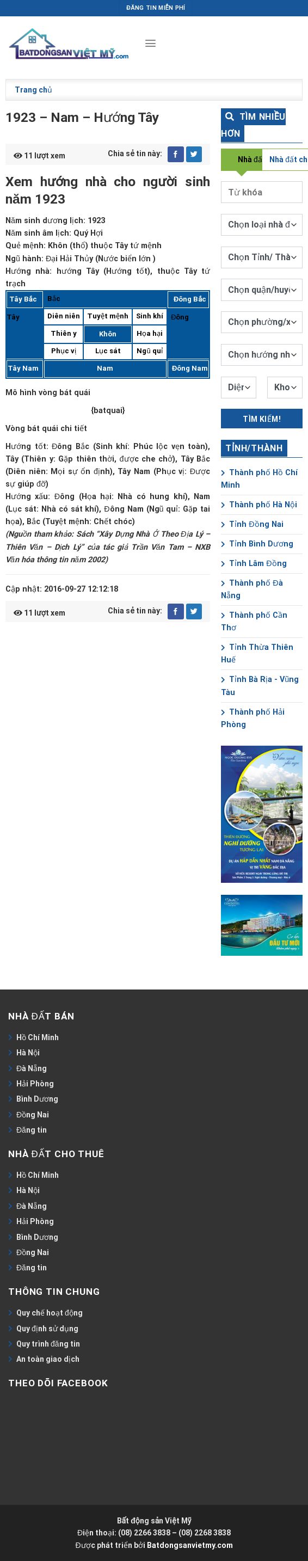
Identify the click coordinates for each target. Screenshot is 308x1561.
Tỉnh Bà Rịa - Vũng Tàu (260, 686)
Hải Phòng (35, 1083)
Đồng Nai (32, 1114)
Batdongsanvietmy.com (190, 1545)
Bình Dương (37, 1099)
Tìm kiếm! (262, 419)
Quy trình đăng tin (48, 1343)
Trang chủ (33, 89)
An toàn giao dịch (47, 1359)
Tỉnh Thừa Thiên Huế (257, 654)
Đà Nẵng (31, 1068)
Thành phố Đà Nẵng (251, 589)
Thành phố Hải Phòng (253, 718)
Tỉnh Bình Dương (257, 544)
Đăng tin (31, 1130)
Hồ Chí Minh (37, 1037)
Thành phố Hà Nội (259, 504)
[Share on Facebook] (176, 154)
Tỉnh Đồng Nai (252, 524)
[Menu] (150, 43)
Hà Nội (28, 1052)
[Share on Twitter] (194, 154)
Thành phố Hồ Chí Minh (259, 479)
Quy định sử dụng (47, 1328)
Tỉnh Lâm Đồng (253, 563)
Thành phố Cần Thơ (254, 621)
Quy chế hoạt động (49, 1312)
